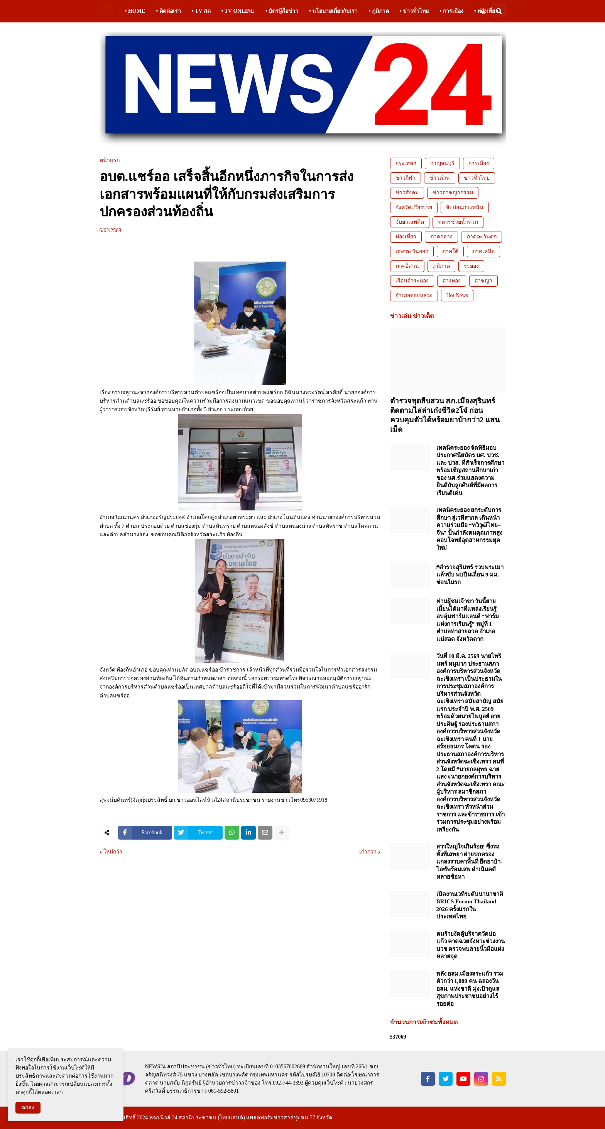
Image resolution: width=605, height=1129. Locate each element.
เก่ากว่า (368, 852)
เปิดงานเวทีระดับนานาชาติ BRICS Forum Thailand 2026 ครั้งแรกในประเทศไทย (469, 905)
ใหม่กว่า (112, 852)
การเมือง (478, 163)
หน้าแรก (110, 160)
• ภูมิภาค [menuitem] (378, 11)
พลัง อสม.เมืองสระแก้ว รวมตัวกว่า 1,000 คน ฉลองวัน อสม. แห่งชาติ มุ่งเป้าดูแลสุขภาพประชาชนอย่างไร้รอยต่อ (470, 989)
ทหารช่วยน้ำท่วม (458, 222)
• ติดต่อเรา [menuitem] (168, 11)
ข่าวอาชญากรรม (453, 193)
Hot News (457, 295)
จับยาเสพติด (409, 222)
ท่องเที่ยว (405, 237)
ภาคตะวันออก (411, 251)
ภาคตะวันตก (481, 237)
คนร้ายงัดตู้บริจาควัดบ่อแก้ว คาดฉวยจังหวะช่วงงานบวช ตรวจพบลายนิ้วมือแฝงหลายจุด (470, 945)
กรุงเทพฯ (405, 163)
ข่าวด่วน (439, 178)
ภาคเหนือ (483, 251)
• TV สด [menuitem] (201, 11)
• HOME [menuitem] (135, 11)
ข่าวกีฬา (405, 178)
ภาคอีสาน (407, 266)
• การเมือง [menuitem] (451, 11)
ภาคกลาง (441, 237)
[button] (483, 11)
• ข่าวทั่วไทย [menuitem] (414, 11)
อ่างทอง (452, 281)
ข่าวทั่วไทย (477, 178)
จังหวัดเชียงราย (413, 207)
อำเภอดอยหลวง (414, 295)
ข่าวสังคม (407, 193)
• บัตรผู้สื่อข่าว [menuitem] (281, 11)
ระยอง (471, 266)
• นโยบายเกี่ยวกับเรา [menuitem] (333, 11)
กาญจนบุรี (442, 163)
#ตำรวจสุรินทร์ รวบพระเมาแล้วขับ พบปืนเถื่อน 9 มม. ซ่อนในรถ (470, 574)
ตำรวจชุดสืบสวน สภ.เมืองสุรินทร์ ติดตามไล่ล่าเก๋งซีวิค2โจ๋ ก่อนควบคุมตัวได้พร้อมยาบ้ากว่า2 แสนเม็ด (445, 415)
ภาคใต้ (450, 251)
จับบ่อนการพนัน (464, 207)
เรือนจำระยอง (412, 281)
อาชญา (483, 281)
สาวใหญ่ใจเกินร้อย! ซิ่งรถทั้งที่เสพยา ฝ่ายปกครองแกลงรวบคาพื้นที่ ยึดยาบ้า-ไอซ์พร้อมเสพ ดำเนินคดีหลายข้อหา (469, 861)
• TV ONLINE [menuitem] (238, 11)
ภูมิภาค (441, 266)
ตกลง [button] (28, 1107)
